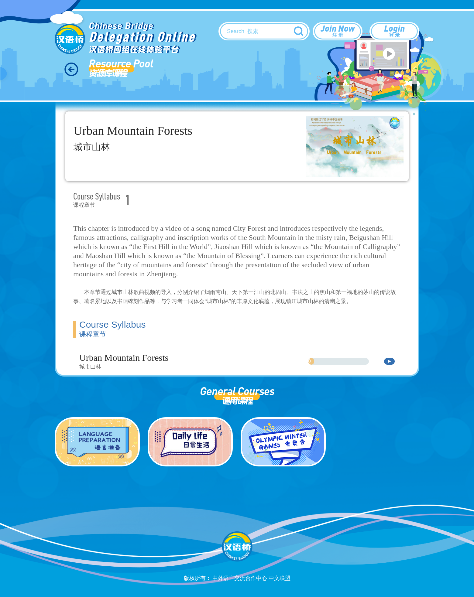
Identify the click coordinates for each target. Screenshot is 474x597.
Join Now (337, 31)
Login (394, 31)
